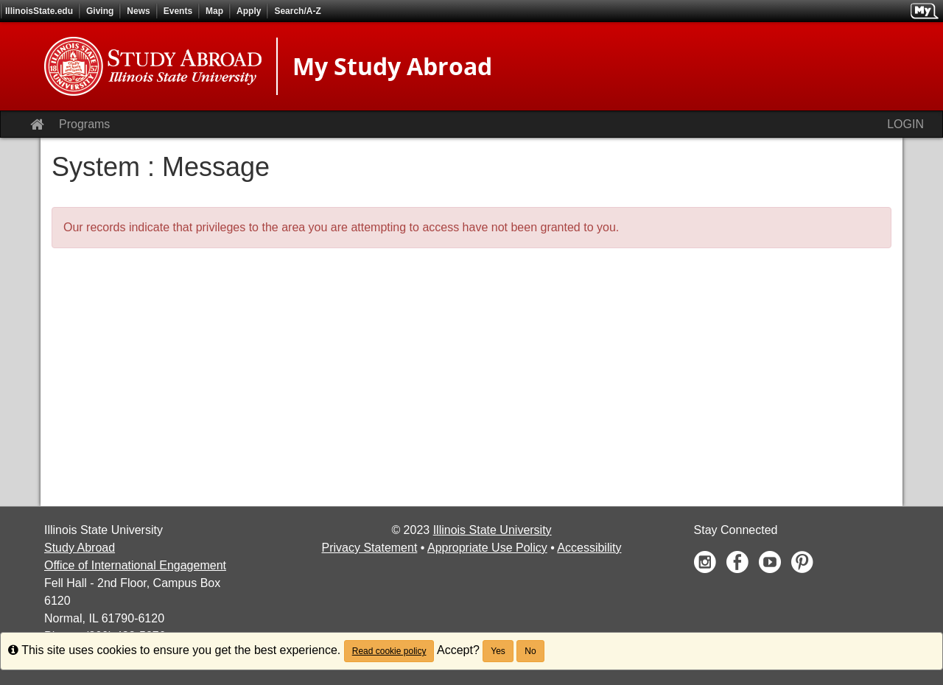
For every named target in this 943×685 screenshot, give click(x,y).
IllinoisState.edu (39, 11)
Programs (84, 124)
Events (178, 11)
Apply (248, 11)
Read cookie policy (389, 651)
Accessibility (589, 547)
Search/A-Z (297, 11)
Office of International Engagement (135, 565)
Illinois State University (492, 530)
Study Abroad (79, 547)
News (138, 11)
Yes (498, 651)
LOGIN (905, 124)
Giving (99, 11)
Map (214, 11)
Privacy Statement (370, 547)
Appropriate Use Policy (487, 547)
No (530, 651)
